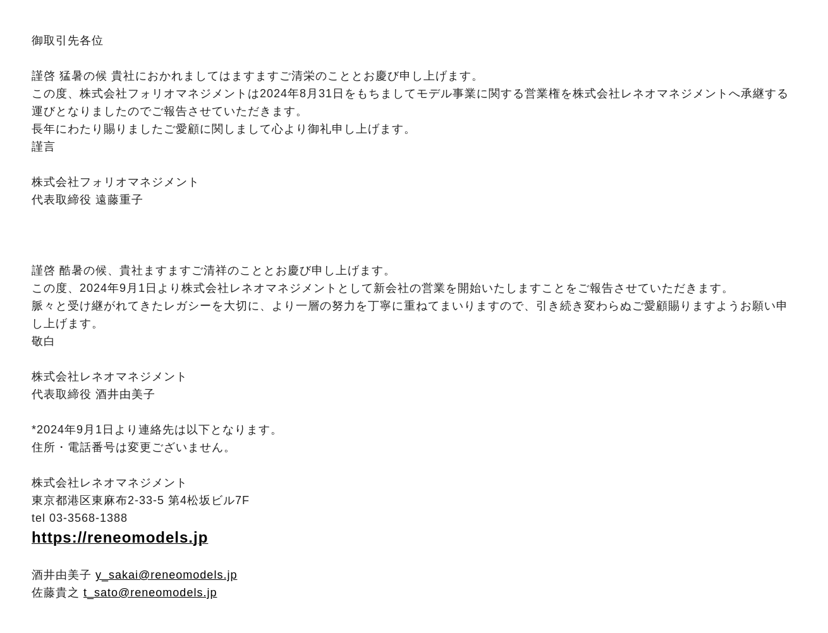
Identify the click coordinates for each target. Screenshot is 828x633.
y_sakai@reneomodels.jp (166, 575)
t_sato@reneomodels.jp (150, 592)
